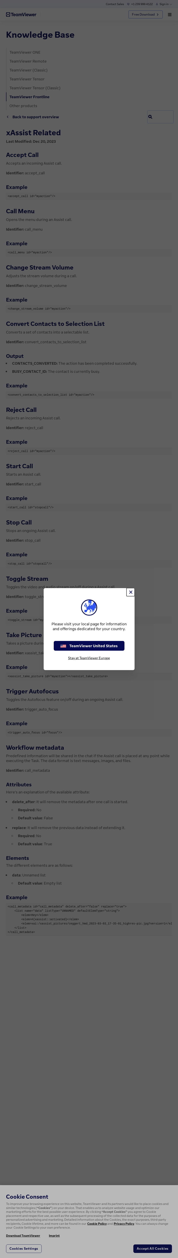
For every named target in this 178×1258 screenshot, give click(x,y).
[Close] (130, 592)
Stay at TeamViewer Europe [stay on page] (89, 658)
